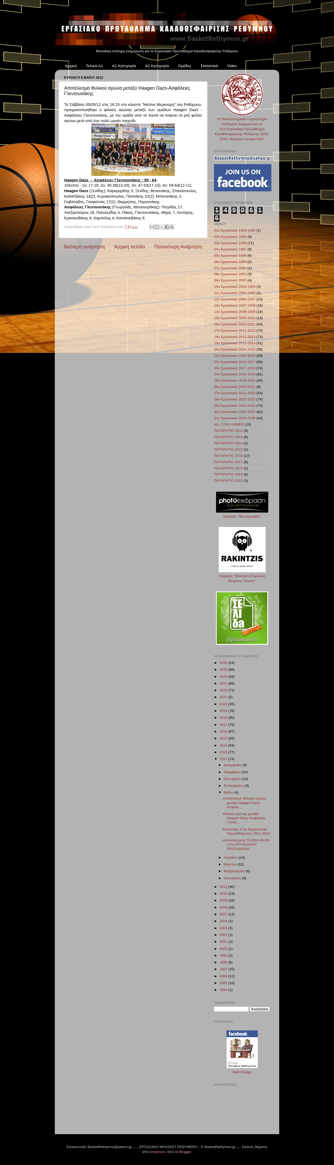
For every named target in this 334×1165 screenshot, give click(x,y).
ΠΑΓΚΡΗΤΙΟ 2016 (228, 456)
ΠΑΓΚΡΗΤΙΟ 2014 (228, 443)
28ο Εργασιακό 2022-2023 (234, 399)
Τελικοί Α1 (94, 66)
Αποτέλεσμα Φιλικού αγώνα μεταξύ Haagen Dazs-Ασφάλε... (244, 802)
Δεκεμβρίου (233, 765)
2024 (223, 677)
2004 (223, 921)
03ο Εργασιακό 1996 (230, 243)
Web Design (242, 1072)
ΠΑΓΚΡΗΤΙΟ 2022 (228, 481)
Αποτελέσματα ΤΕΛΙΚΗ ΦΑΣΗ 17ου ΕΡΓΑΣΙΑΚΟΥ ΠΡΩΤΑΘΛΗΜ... (246, 844)
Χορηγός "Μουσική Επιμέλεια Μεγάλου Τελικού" (242, 576)
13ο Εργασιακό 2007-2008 (234, 305)
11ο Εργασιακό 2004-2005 (234, 293)
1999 (223, 955)
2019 (223, 711)
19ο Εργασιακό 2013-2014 (234, 343)
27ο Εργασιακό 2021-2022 (234, 393)
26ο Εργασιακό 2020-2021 (234, 387)
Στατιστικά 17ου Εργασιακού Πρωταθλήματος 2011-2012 (246, 831)
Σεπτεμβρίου (234, 786)
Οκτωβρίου (233, 779)
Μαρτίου (231, 864)
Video (232, 66)
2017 (223, 725)
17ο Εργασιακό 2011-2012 (234, 330)
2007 (223, 914)
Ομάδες (184, 66)
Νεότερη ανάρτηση (84, 246)
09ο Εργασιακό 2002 (230, 280)
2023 (223, 683)
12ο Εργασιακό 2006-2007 (234, 299)
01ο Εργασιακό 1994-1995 (234, 230)
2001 (223, 942)
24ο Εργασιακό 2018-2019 (234, 374)
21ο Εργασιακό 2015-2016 (234, 356)
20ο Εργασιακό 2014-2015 (234, 349)
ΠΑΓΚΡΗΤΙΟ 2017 (228, 462)
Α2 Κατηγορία (157, 66)
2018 (223, 718)
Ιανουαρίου (233, 878)
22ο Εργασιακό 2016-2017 (234, 362)
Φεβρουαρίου (235, 871)
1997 (223, 969)
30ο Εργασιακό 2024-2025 (234, 412)
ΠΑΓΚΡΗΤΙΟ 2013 (228, 437)
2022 (223, 690)
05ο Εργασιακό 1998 (230, 255)
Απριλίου (231, 857)
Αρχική (71, 66)
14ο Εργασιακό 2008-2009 (234, 312)
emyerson (157, 1152)
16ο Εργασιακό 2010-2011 (234, 324)
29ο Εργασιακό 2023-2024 (234, 406)
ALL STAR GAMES (229, 424)
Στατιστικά (209, 66)
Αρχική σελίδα (129, 246)
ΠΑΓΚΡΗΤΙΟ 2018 (228, 468)
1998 (223, 962)
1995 (223, 983)
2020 (223, 704)
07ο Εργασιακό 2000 (230, 268)
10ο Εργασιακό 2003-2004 (234, 287)
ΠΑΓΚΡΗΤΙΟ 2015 (228, 449)
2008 (223, 907)
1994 (223, 990)
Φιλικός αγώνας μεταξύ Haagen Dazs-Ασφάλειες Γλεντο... (244, 818)
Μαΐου (229, 792)
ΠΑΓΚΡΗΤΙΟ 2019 (228, 474)
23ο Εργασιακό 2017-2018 (234, 368)
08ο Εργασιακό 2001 (230, 274)
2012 (223, 759)
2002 (223, 935)
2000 (223, 949)
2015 (223, 738)
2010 (223, 894)
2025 (223, 670)
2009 (223, 900)
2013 (223, 752)
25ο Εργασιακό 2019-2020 (234, 380)
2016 (223, 731)
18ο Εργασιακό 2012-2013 (234, 337)
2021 (223, 697)
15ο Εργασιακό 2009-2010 (234, 318)
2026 (223, 663)
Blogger (185, 1152)
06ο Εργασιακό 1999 (230, 262)
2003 (223, 928)
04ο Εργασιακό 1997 (230, 249)
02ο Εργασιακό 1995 (230, 237)
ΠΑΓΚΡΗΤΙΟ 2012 (228, 431)
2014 (223, 745)
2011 (223, 887)
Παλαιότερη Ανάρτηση (178, 246)
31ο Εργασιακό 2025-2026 (234, 418)
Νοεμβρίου (232, 772)
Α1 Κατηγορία (124, 66)
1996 (223, 976)
